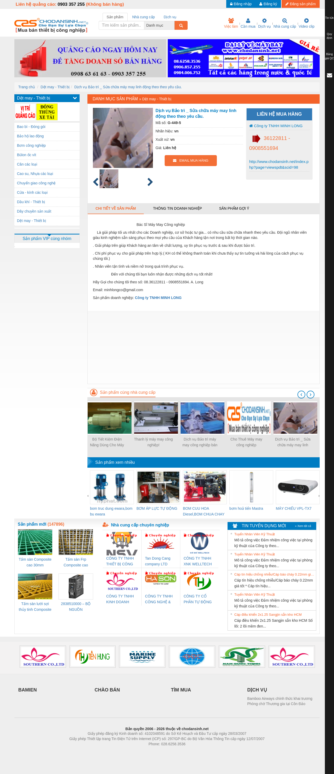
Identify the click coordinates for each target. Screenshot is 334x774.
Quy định (329, 36)
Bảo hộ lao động (30, 136)
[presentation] (301, 394)
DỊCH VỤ (257, 690)
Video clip (306, 23)
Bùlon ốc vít (26, 155)
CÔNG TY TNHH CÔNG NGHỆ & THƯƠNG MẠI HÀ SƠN (160, 599)
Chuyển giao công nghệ (36, 183)
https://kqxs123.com (192, 752)
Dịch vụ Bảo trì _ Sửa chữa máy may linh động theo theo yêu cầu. (128, 87)
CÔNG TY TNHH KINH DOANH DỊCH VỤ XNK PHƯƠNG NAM (120, 599)
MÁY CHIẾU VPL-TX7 (294, 508)
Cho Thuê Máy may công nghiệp (246, 442)
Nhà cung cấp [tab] (143, 17)
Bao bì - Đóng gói (31, 127)
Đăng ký (268, 4)
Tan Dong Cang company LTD (157, 561)
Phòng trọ (134, 752)
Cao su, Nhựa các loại (35, 174)
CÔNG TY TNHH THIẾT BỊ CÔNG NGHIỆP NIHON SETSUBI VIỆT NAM (120, 561)
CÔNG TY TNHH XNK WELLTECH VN (198, 561)
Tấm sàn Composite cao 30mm (35, 562)
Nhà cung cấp (284, 23)
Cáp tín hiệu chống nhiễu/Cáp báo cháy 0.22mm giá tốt (274, 574)
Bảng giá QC (329, 56)
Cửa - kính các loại (32, 192)
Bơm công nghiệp (31, 145)
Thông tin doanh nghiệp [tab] (177, 208)
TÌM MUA (181, 690)
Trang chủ (26, 87)
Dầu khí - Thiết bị (31, 202)
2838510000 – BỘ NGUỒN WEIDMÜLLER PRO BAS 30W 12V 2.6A (76, 607)
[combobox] (173, 25)
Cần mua (248, 23)
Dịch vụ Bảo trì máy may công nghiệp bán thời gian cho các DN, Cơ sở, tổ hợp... (199, 442)
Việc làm (231, 23)
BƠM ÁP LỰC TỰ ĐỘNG (156, 508)
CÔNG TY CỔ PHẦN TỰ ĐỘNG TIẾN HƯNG (198, 599)
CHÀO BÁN (107, 690)
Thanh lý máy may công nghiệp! (153, 442)
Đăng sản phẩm (300, 4)
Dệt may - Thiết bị (55, 87)
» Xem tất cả (303, 525)
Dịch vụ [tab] (170, 17)
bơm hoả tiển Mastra (246, 508)
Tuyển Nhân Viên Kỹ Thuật (254, 534)
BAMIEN (27, 690)
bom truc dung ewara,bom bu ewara (111, 511)
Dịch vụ (264, 23)
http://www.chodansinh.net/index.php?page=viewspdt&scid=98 (279, 164)
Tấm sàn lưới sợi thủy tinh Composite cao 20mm (35, 607)
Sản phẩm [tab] (115, 17)
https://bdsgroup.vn (160, 752)
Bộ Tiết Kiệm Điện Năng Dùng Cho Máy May (107, 442)
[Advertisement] (203, 347)
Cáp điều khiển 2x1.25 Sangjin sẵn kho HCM (268, 615)
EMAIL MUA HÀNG (190, 160)
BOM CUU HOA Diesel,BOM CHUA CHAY (203, 511)
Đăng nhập (241, 4)
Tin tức (329, 17)
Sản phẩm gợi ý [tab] (234, 208)
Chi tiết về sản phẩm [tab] (116, 208)
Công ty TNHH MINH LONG (276, 126)
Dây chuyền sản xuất (34, 211)
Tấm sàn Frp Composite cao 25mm (76, 562)
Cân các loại (27, 164)
